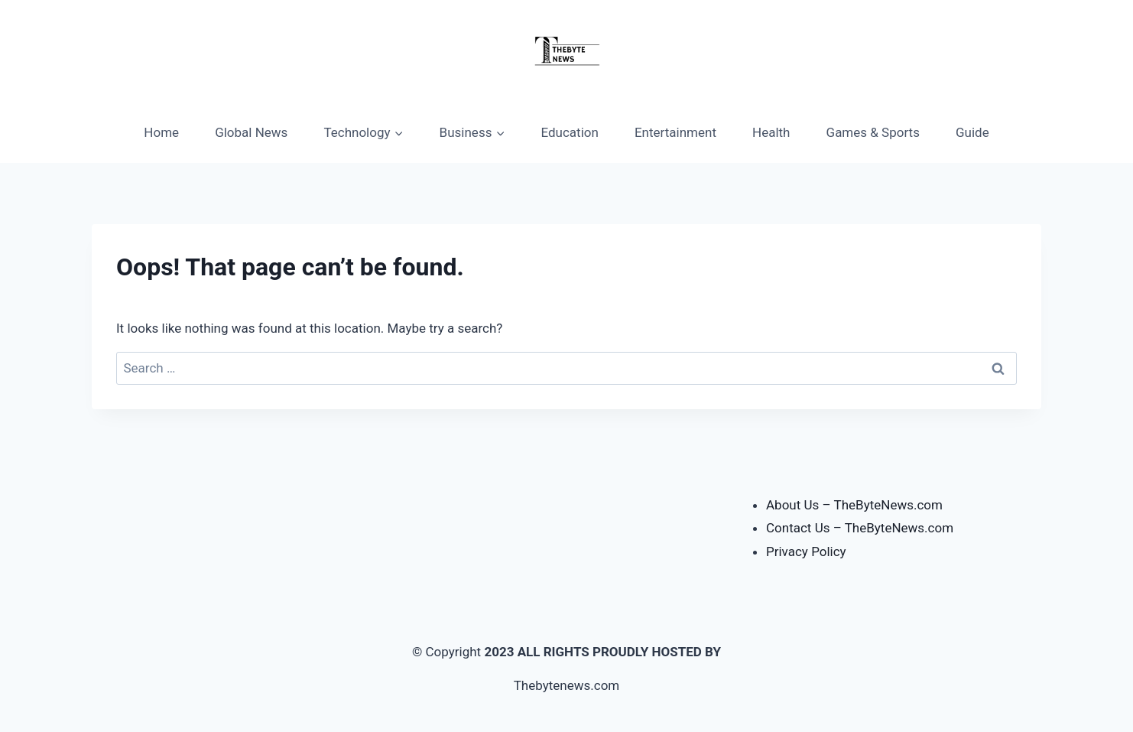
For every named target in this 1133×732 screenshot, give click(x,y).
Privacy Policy (806, 551)
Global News (251, 132)
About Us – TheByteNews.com (854, 504)
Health (771, 132)
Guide (972, 132)
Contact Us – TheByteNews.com (859, 527)
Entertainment (675, 132)
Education (570, 132)
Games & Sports (873, 132)
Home (161, 132)
